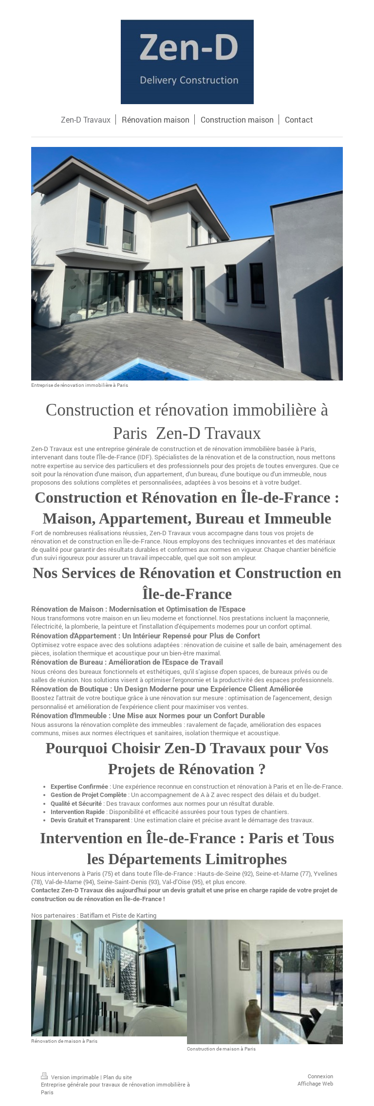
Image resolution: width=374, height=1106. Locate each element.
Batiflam (91, 915)
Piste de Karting (134, 915)
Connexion (320, 1076)
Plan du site (117, 1077)
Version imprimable (70, 1077)
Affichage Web (315, 1083)
